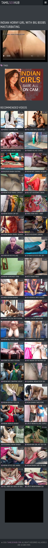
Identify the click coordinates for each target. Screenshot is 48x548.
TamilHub (10, 2)
